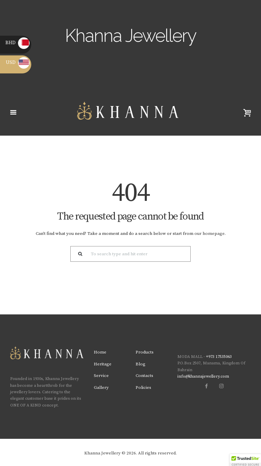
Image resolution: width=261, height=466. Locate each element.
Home (100, 352)
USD (18, 62)
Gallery (101, 387)
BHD (17, 43)
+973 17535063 (219, 356)
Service (101, 375)
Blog (140, 364)
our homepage (209, 233)
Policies (143, 387)
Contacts (144, 375)
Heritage (102, 364)
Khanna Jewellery (102, 453)
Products (145, 352)
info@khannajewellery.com (203, 376)
